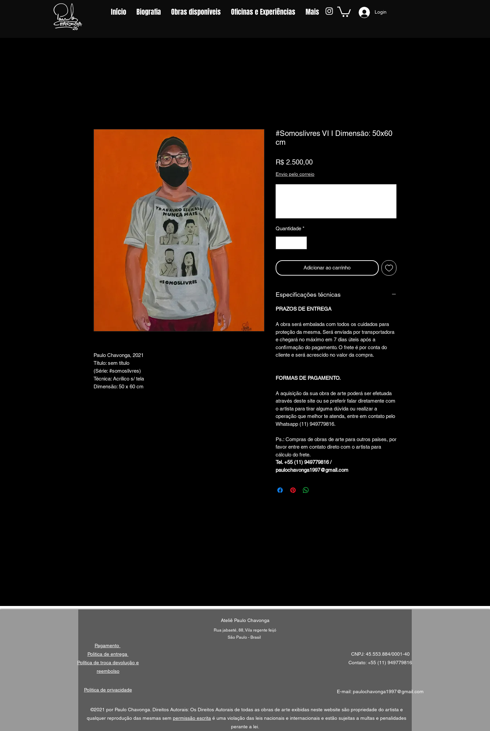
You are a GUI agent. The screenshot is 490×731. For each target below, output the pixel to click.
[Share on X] (319, 490)
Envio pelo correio (295, 174)
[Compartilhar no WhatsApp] (306, 490)
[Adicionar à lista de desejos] (389, 268)
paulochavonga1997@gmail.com (388, 691)
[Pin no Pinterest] (293, 490)
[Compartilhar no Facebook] (280, 490)
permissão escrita (192, 718)
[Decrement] (281, 243)
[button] (344, 11)
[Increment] (301, 243)
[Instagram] (329, 11)
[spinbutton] (291, 243)
